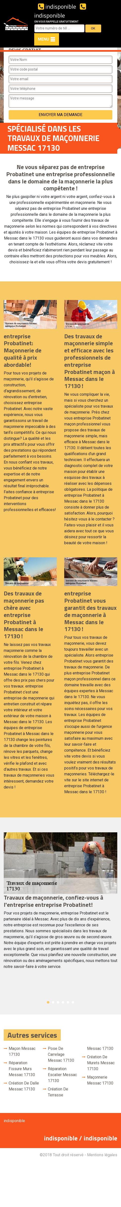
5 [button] (68, 1002)
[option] (60, 903)
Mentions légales (102, 1155)
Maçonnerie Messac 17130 (100, 1080)
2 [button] (53, 1002)
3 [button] (58, 1002)
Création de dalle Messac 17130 (24, 1086)
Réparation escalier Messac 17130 (62, 1074)
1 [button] (48, 1002)
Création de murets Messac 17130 (101, 1063)
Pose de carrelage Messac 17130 (61, 1054)
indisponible (57, 6)
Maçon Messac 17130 (22, 1051)
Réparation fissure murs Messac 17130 (22, 1068)
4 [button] (63, 1002)
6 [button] (73, 1002)
